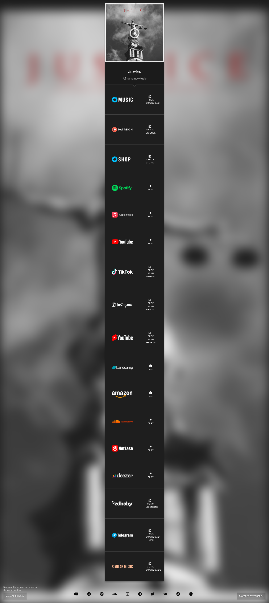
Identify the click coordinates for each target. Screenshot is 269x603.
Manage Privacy (15, 596)
